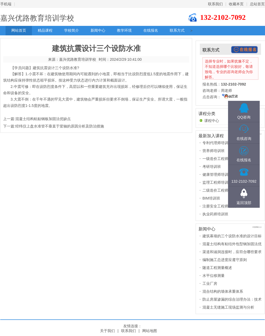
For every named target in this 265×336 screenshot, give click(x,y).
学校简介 (71, 30)
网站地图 (149, 331)
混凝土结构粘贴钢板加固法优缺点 (43, 119)
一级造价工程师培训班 (220, 159)
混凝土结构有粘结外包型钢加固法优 (232, 244)
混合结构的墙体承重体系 (222, 291)
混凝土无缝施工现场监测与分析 (228, 307)
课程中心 (211, 121)
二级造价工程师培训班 (220, 190)
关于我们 (107, 331)
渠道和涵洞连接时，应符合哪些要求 (232, 252)
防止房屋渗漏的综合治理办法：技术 (232, 299)
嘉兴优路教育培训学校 (37, 18)
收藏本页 (236, 4)
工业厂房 (209, 283)
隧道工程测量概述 (217, 268)
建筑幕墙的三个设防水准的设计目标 (232, 236)
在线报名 (150, 30)
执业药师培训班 (215, 214)
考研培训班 (211, 166)
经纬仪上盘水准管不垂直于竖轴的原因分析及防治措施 (59, 126)
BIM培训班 (211, 198)
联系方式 (177, 30)
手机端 (5, 4)
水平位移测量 (213, 275)
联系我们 (215, 4)
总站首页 (257, 4)
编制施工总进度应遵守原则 (224, 260)
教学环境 (124, 30)
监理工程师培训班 (217, 182)
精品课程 (45, 30)
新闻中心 (98, 30)
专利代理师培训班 (217, 143)
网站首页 (18, 30)
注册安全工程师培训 (219, 206)
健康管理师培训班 (217, 174)
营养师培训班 (213, 151)
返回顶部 (243, 203)
